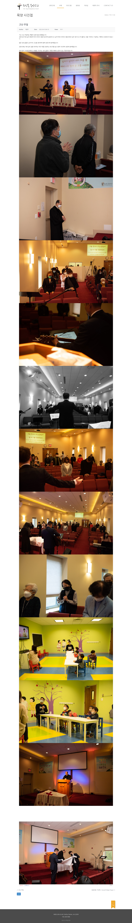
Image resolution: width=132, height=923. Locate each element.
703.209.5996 (66, 916)
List (19, 894)
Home (106, 15)
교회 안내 (52, 5)
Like (21, 885)
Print (111, 885)
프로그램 (68, 5)
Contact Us (108, 5)
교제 (60, 5)
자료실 (86, 5)
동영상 (78, 5)
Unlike (26, 885)
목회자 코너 (95, 5)
